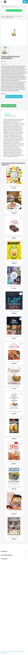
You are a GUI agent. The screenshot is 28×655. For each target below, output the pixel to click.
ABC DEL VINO (14, 512)
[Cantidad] (3, 96)
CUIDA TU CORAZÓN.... (14, 211)
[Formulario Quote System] (14, 606)
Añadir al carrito (14, 96)
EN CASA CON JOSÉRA (14, 537)
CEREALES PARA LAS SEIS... (14, 386)
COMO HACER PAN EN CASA (14, 462)
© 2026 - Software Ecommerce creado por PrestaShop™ (12, 652)
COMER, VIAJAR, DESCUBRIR (14, 487)
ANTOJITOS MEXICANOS (14, 361)
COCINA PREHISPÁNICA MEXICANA (14, 236)
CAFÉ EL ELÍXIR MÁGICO (14, 311)
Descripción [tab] (7, 113)
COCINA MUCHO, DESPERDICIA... (14, 411)
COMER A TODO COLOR (14, 186)
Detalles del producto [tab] (10, 116)
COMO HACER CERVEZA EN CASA (14, 436)
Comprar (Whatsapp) (8, 105)
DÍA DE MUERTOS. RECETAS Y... (14, 336)
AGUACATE (14, 261)
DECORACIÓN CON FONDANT (14, 286)
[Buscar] (14, 6)
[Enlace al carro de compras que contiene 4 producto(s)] (25, 2)
